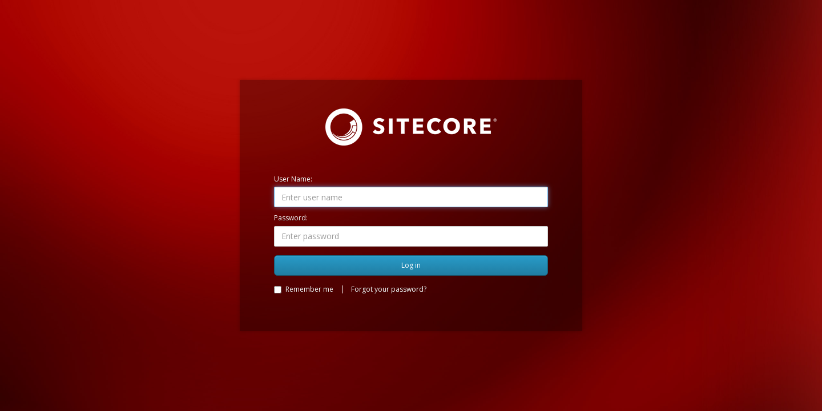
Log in (411, 265)
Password (290, 218)
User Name (292, 179)
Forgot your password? (388, 289)
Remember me (303, 289)
